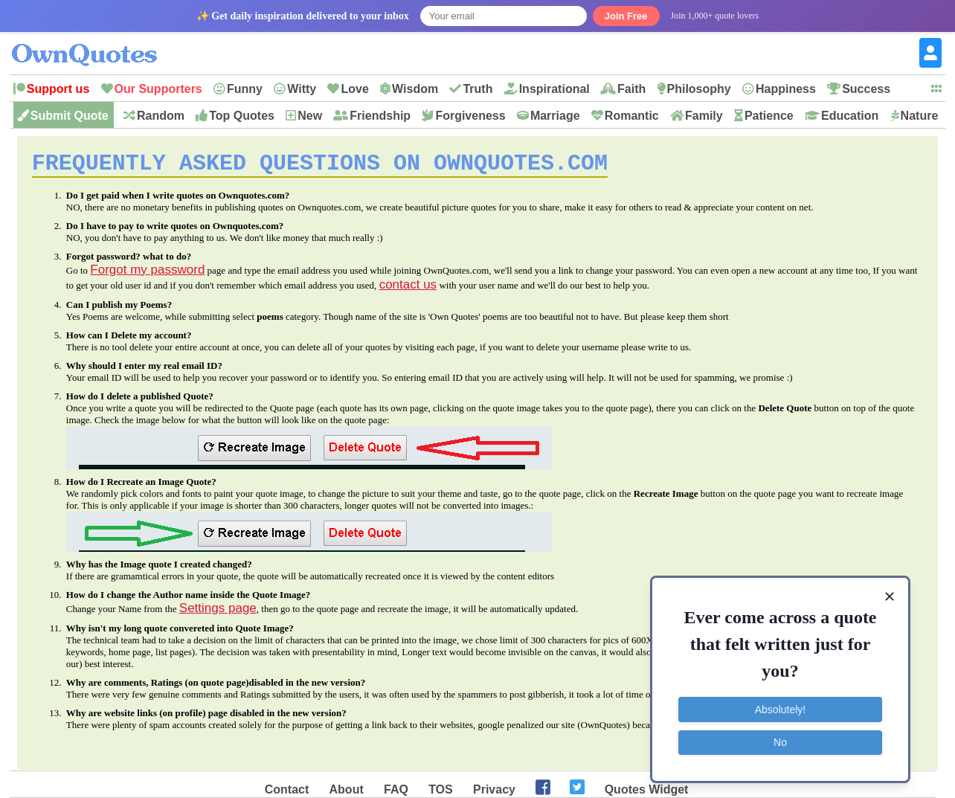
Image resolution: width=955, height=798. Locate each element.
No (780, 742)
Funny (245, 89)
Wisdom (415, 89)
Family (704, 115)
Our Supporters (158, 89)
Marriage (555, 115)
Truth (477, 89)
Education (849, 115)
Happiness (786, 89)
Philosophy (699, 89)
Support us (58, 89)
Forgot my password (147, 275)
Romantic (632, 115)
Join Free (626, 16)
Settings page (218, 613)
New (310, 115)
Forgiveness (470, 115)
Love (354, 89)
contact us (408, 290)
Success (866, 89)
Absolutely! (780, 709)
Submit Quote (69, 115)
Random (160, 115)
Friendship (380, 115)
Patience (769, 115)
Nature (920, 115)
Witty (301, 89)
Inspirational (554, 89)
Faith (631, 89)
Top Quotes (241, 115)
